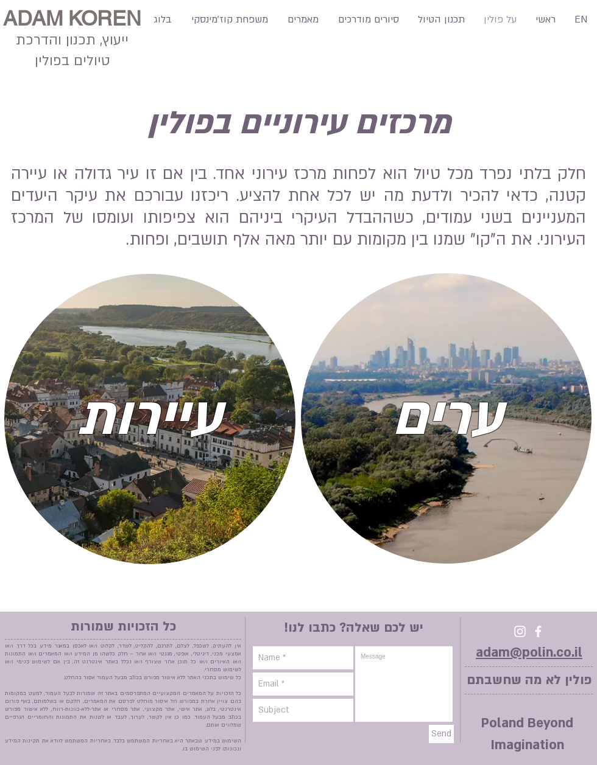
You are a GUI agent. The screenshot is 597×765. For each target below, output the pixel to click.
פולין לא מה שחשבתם (529, 680)
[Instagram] (520, 631)
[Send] (441, 734)
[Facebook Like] (24, 66)
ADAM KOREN (72, 18)
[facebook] (538, 631)
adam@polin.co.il (529, 653)
